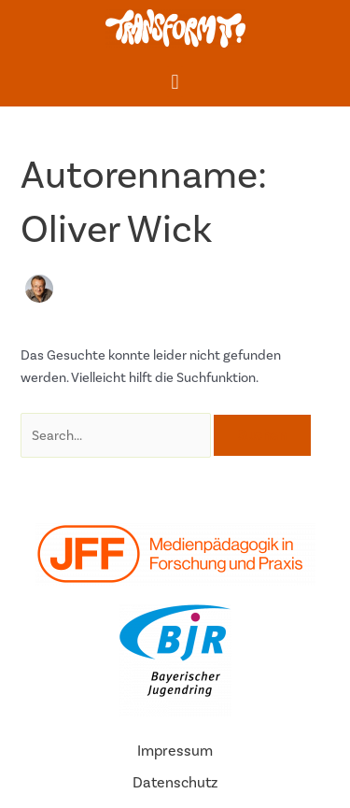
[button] (175, 81)
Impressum (175, 750)
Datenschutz (175, 782)
